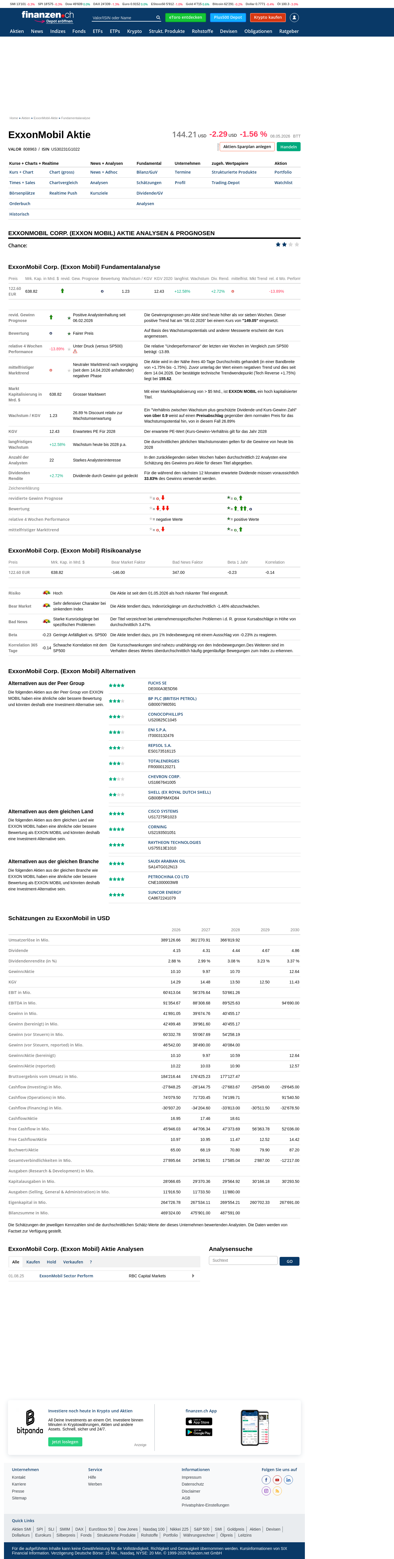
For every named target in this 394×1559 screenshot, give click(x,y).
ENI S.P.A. (157, 729)
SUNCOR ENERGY (164, 892)
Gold (189, 4)
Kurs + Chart (21, 172)
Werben (95, 1484)
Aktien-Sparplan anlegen (247, 146)
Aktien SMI (21, 1529)
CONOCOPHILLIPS (165, 714)
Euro (125, 4)
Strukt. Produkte (167, 31)
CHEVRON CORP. (164, 776)
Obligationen (258, 31)
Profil (180, 182)
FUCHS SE (157, 683)
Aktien (17, 31)
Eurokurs (43, 1535)
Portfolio (283, 172)
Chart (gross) (61, 172)
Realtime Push (63, 193)
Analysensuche (231, 1249)
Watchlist (283, 182)
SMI (13, 4)
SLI (51, 1529)
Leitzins (245, 1535)
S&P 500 (201, 1529)
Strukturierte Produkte (234, 172)
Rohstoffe (202, 31)
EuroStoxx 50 (101, 1529)
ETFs (98, 31)
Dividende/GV (150, 193)
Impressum (191, 1477)
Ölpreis (226, 1535)
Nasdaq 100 (154, 1529)
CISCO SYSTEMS (163, 811)
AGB (186, 1498)
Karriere (19, 1484)
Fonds (79, 31)
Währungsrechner (199, 1535)
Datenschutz (193, 1484)
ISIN (45, 149)
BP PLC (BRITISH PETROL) (172, 698)
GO (290, 1261)
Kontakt (18, 1477)
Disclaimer (191, 1491)
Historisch (19, 214)
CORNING (157, 826)
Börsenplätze (22, 193)
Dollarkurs (21, 1535)
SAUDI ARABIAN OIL (167, 861)
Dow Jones (128, 1529)
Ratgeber (289, 31)
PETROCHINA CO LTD (168, 876)
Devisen (228, 31)
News (37, 31)
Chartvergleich (63, 182)
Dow (68, 4)
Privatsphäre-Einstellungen (205, 1505)
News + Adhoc (104, 172)
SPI (40, 4)
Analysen (99, 182)
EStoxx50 (158, 4)
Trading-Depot (226, 182)
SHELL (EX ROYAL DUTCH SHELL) (179, 792)
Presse (18, 1491)
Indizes (58, 31)
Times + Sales (22, 182)
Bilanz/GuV (147, 172)
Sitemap (19, 1498)
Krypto (134, 31)
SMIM (65, 1529)
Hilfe (92, 1477)
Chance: (17, 245)
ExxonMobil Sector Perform (66, 1275)
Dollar (250, 4)
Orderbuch (19, 203)
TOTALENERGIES (163, 761)
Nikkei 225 (179, 1529)
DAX (96, 4)
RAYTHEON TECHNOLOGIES (174, 842)
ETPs (115, 31)
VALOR (14, 149)
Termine (183, 172)
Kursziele (99, 193)
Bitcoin (218, 4)
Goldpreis (235, 1529)
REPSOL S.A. (159, 745)
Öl (279, 4)
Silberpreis (65, 1535)
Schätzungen (149, 182)
